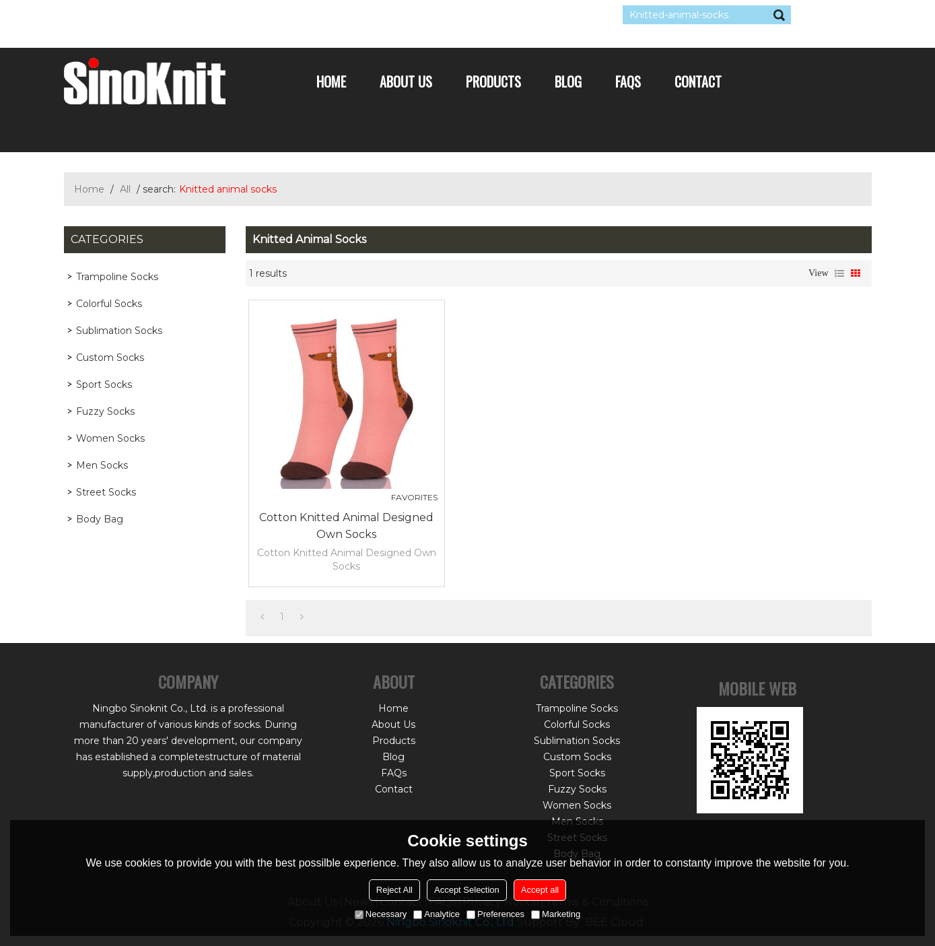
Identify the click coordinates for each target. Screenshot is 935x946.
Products (493, 81)
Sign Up (188, 15)
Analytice (436, 914)
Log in (146, 15)
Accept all (540, 890)
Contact (698, 81)
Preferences (495, 914)
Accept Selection (466, 890)
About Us (406, 81)
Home (331, 81)
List (839, 273)
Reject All (394, 890)
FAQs (628, 81)
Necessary (381, 914)
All (125, 189)
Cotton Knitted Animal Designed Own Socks (346, 526)
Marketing (555, 914)
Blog (568, 81)
